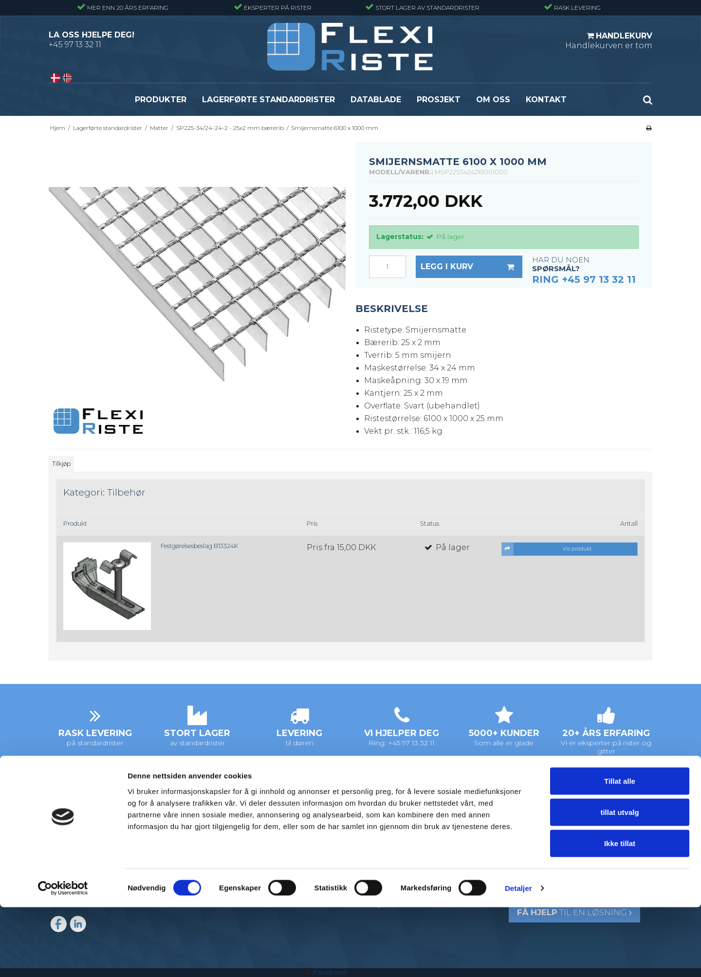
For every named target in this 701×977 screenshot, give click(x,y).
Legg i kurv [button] (471, 267)
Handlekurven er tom (608, 40)
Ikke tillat (619, 913)
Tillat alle (619, 851)
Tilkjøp (61, 463)
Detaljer (518, 958)
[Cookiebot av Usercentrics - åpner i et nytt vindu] (63, 958)
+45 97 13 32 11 (75, 44)
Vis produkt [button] (546, 549)
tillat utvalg (619, 882)
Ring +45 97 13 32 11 (584, 279)
